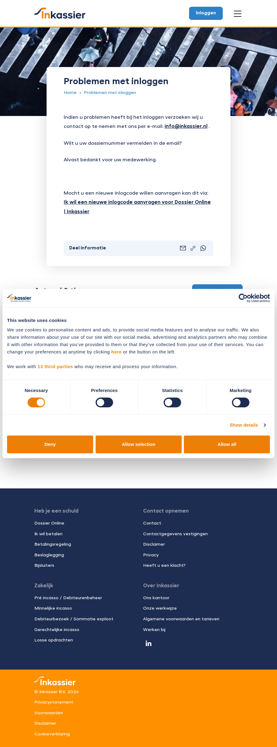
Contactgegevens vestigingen (175, 534)
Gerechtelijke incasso (56, 630)
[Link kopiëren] (193, 249)
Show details (244, 425)
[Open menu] (238, 14)
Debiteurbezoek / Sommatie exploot (73, 619)
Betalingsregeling (52, 544)
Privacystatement (53, 702)
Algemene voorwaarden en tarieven (181, 619)
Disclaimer (154, 544)
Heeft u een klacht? (164, 565)
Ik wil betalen (48, 534)
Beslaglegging (49, 555)
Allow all (227, 444)
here (116, 351)
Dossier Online (49, 523)
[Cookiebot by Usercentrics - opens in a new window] (243, 298)
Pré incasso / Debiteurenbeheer (68, 598)
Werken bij (154, 630)
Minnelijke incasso (53, 608)
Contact (152, 523)
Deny (50, 444)
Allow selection (138, 444)
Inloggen (206, 13)
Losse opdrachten (53, 640)
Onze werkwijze (160, 608)
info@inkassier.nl (186, 126)
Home (70, 93)
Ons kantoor (156, 598)
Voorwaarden (48, 713)
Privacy (151, 555)
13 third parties (55, 366)
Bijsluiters (44, 565)
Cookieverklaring (52, 734)
